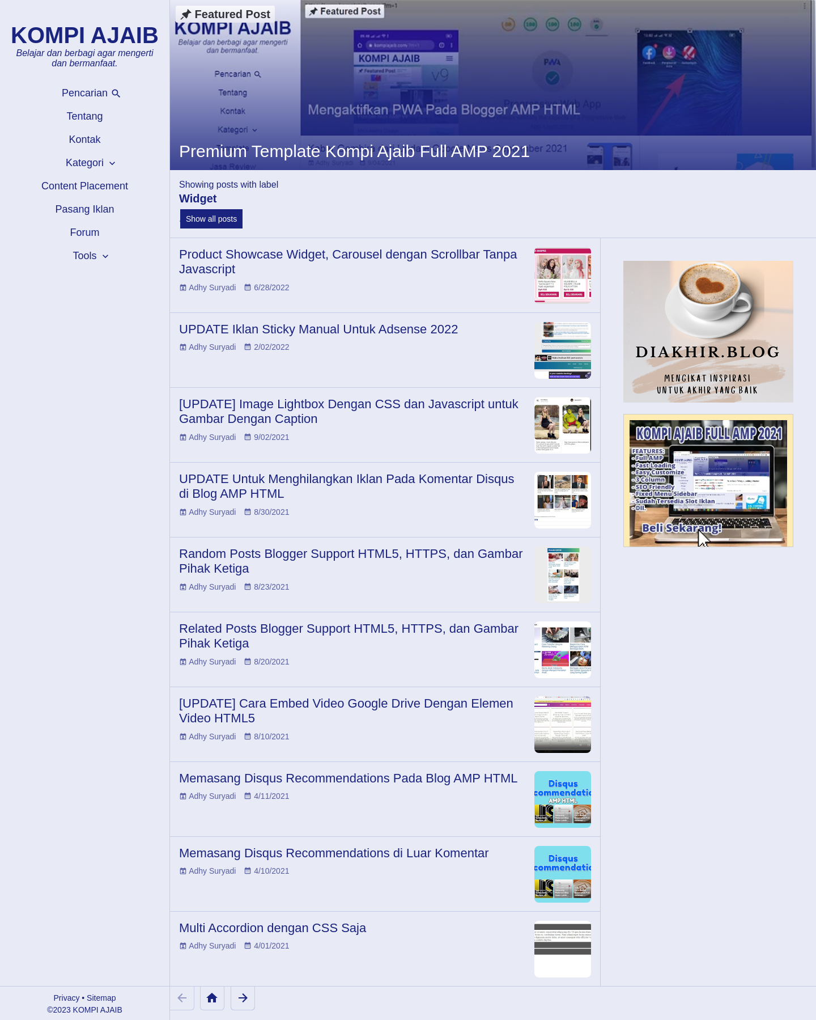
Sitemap (101, 997)
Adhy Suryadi (212, 287)
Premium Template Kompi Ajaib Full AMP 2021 (354, 151)
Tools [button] (91, 256)
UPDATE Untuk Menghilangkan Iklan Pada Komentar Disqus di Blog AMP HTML (346, 486)
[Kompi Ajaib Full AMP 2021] (708, 486)
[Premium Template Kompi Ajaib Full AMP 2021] (493, 85)
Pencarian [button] (92, 93)
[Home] (212, 998)
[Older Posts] (243, 998)
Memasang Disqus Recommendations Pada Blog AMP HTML (348, 778)
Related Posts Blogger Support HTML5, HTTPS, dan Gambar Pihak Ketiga (348, 635)
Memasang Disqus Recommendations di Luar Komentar (334, 853)
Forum (84, 232)
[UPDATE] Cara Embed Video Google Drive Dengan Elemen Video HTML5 (346, 710)
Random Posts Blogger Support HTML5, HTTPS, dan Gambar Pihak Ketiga (350, 561)
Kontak (84, 139)
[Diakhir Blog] (708, 332)
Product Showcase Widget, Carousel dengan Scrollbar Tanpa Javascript (348, 261)
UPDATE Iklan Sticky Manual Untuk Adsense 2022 (318, 329)
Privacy (67, 997)
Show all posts (211, 218)
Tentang (84, 116)
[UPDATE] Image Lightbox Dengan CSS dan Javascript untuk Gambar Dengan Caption (348, 411)
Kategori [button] (92, 163)
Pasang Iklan (84, 209)
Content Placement (84, 186)
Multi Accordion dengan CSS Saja (272, 928)
